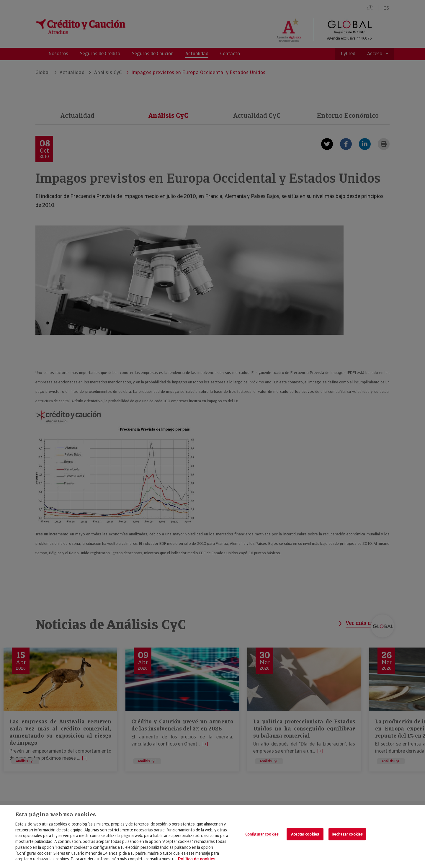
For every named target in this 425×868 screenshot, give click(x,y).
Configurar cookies (262, 834)
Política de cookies (196, 858)
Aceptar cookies (305, 834)
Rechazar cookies (347, 834)
